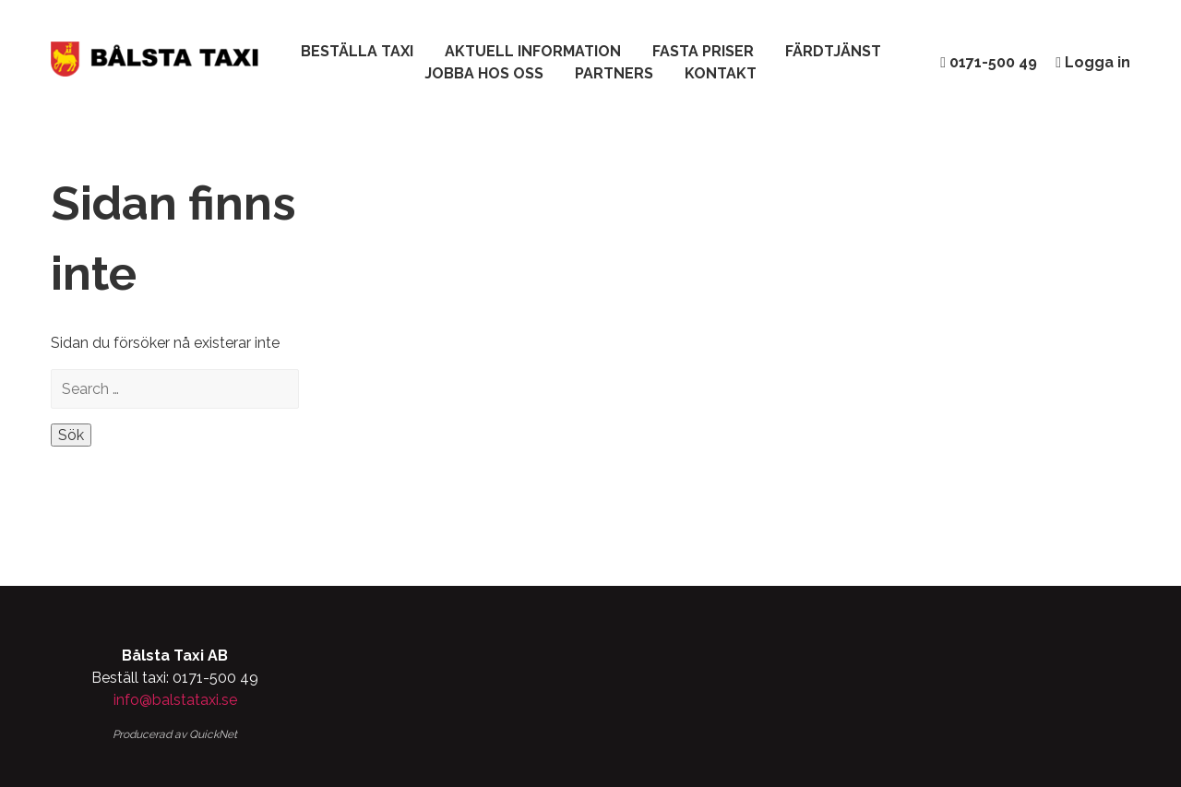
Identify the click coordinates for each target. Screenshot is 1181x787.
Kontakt (721, 73)
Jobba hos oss (483, 73)
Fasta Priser (703, 51)
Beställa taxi (357, 51)
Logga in (1093, 62)
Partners (614, 73)
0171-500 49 (988, 62)
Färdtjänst (833, 51)
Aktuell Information (533, 51)
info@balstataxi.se (175, 700)
